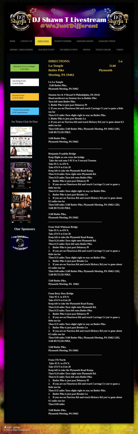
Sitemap (16, 427)
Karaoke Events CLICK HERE (22, 96)
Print (8, 427)
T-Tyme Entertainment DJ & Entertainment (23, 111)
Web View (130, 430)
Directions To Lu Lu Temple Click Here (24, 67)
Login (131, 427)
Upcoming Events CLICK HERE (23, 82)
